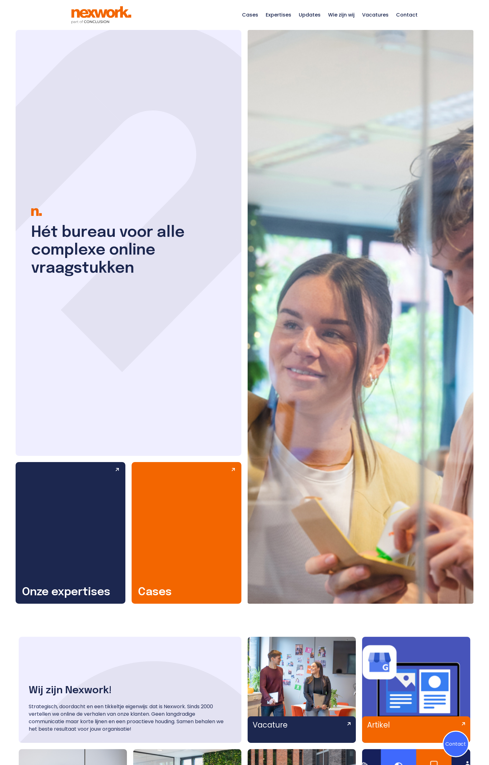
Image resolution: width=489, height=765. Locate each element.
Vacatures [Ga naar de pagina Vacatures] (375, 14)
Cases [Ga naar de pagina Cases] (250, 14)
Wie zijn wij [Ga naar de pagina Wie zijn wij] (341, 14)
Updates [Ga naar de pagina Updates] (310, 14)
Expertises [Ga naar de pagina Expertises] (278, 14)
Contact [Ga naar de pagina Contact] (407, 14)
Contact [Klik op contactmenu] (455, 744)
